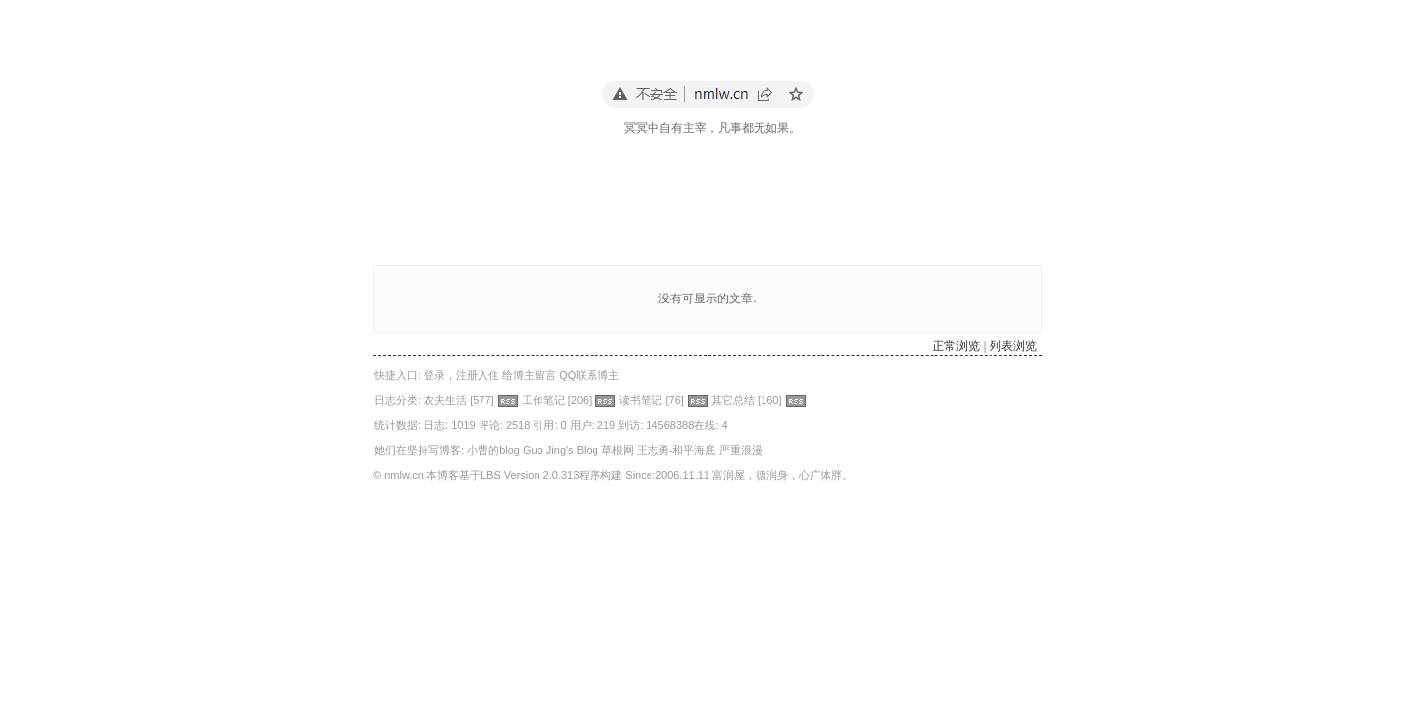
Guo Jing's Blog (560, 450)
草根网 (617, 450)
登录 (434, 375)
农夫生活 (445, 400)
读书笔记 (640, 400)
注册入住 (477, 375)
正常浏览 (956, 346)
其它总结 (733, 400)
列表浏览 (1013, 346)
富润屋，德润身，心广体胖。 (782, 475)
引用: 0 (549, 425)
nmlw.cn (404, 475)
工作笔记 (543, 400)
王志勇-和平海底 (676, 450)
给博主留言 (529, 375)
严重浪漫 (741, 450)
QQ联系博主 (589, 375)
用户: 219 (592, 425)
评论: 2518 (505, 425)
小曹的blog (493, 450)
